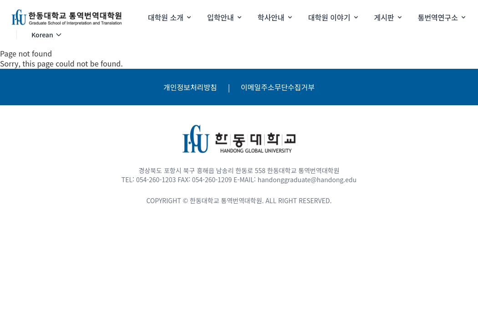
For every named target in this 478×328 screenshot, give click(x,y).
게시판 (388, 17)
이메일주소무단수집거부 (278, 87)
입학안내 (225, 17)
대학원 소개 (170, 17)
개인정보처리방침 (190, 87)
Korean (46, 34)
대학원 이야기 (334, 17)
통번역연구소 (442, 17)
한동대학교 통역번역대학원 (226, 200)
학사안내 (276, 17)
